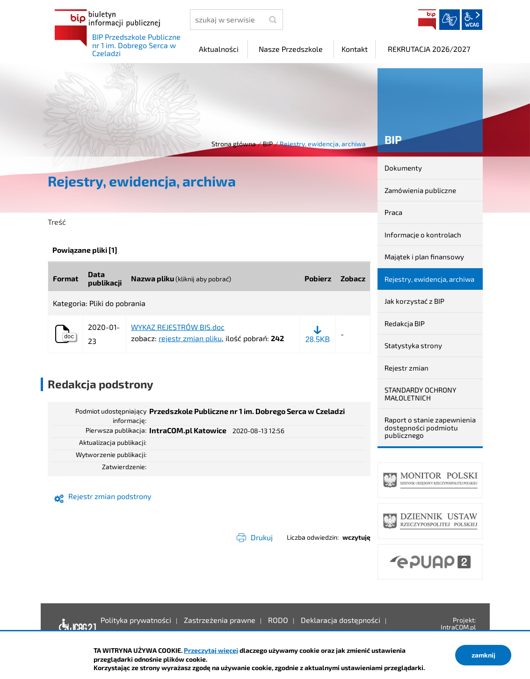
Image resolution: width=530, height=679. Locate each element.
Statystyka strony (413, 345)
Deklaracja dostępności (75, 627)
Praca (393, 212)
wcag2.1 (472, 19)
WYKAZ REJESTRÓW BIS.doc (178, 327)
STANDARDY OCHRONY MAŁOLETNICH (421, 394)
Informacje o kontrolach (423, 234)
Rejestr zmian (406, 368)
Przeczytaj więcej (211, 650)
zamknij (483, 655)
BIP (427, 19)
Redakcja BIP (405, 323)
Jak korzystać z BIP (414, 301)
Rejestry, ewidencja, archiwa (429, 279)
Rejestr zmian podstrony (109, 496)
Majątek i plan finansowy (424, 256)
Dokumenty (403, 168)
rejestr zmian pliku (190, 338)
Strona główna (233, 144)
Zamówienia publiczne (420, 190)
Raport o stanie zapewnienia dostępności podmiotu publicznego (430, 427)
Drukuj (262, 537)
